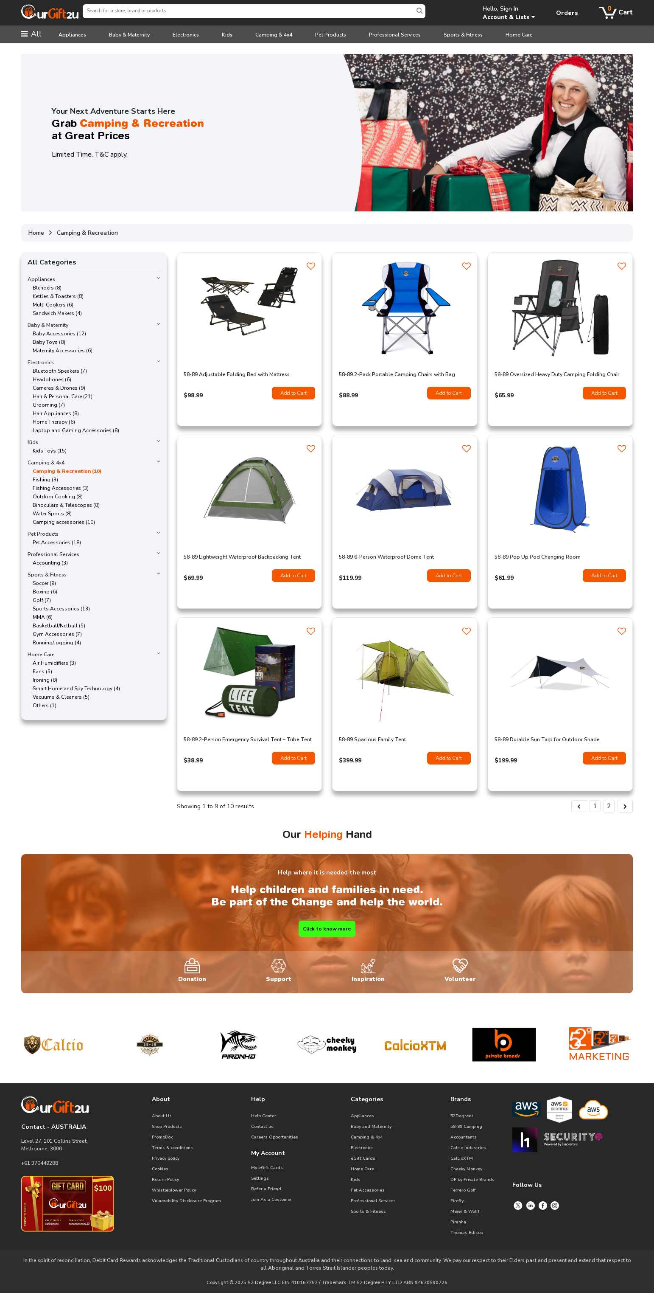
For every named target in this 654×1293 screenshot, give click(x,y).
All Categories (52, 262)
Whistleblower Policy (174, 1190)
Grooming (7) (46, 405)
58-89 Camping (466, 1127)
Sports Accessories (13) (59, 608)
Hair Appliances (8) (53, 413)
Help (258, 1099)
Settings (260, 1178)
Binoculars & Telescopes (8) (64, 505)
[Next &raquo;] (625, 806)
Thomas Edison (466, 1233)
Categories (367, 1099)
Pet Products (330, 34)
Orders (567, 13)
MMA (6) (40, 617)
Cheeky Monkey (466, 1169)
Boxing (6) (42, 591)
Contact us (262, 1127)
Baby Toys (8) (46, 342)
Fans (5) (40, 671)
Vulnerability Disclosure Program (186, 1201)
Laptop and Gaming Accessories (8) (73, 430)
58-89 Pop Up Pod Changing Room (538, 557)
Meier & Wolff (465, 1211)
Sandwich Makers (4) (55, 313)
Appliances (72, 34)
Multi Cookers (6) (50, 304)
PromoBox (162, 1137)
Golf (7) (39, 600)
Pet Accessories (368, 1190)
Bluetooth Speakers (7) (57, 371)
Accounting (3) (48, 562)
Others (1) (42, 705)
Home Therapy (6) (51, 422)
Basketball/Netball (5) (56, 625)
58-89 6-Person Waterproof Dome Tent (386, 557)
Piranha (458, 1222)
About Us (162, 1116)
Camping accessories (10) (61, 522)
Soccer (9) (42, 583)
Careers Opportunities (274, 1137)
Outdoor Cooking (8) (55, 496)
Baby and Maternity (371, 1127)
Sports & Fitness (463, 34)
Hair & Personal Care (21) (60, 396)
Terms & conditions (172, 1148)
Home (36, 233)
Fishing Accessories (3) (58, 488)
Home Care (519, 34)
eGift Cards (363, 1158)
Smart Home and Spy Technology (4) (74, 688)
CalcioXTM (461, 1158)
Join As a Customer (271, 1200)
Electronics (186, 34)
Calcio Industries (468, 1148)
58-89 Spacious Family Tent (372, 739)
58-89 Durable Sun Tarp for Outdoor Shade (547, 739)
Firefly (457, 1201)
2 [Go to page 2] (609, 806)
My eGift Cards (267, 1168)
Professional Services (395, 34)
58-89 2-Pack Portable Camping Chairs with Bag (397, 374)
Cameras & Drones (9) (56, 388)
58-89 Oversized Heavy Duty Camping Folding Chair (557, 374)
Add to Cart (293, 393)
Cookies (160, 1169)
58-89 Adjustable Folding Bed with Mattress (237, 374)
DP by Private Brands (472, 1180)
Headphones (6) (49, 379)
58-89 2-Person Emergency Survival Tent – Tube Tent (248, 739)
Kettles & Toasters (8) (56, 296)
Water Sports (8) (50, 513)
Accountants (463, 1137)
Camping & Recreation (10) (64, 471)
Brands (460, 1099)
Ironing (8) (42, 680)
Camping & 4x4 (273, 34)
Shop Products (167, 1127)
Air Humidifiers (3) (52, 663)
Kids (227, 34)
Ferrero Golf (463, 1190)
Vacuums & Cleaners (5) (58, 697)
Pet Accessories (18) (54, 542)
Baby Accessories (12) (57, 333)
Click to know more (327, 928)
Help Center (263, 1116)
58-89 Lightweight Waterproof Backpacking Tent (242, 557)
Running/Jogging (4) (54, 642)
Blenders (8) (44, 287)
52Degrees (462, 1116)
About (161, 1099)
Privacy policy (165, 1158)
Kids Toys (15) (47, 450)
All (31, 34)
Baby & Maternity (129, 34)
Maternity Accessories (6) (60, 350)
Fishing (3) (43, 479)
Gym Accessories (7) (55, 634)
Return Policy (165, 1180)
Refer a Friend (266, 1189)
